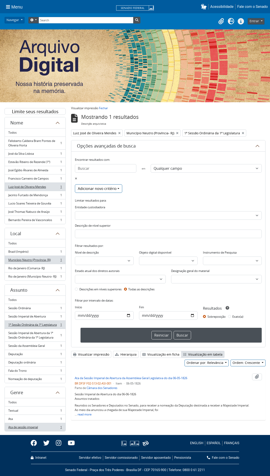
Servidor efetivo (90, 458)
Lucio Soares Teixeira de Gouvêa (35, 204)
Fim (141, 307)
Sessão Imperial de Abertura (35, 317)
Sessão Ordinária (35, 309)
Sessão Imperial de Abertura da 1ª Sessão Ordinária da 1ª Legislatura (35, 335)
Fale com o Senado (252, 6)
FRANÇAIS (231, 443)
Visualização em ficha (160, 354)
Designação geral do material (190, 271)
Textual (35, 411)
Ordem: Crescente (247, 363)
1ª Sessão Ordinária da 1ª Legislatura (35, 325)
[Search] (86, 20)
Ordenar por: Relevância (205, 363)
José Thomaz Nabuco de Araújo (35, 212)
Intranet (38, 458)
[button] (204, 7)
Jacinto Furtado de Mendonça (35, 196)
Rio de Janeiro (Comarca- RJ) (35, 269)
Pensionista (182, 458)
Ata (35, 420)
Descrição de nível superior (93, 226)
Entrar (255, 21)
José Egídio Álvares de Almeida (35, 171)
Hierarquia (126, 354)
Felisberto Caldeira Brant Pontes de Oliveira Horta (35, 143)
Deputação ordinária (35, 363)
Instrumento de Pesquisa (220, 252)
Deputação (35, 355)
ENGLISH (196, 443)
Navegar (13, 20)
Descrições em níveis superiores (100, 289)
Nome (16, 123)
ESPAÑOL (214, 443)
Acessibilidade (222, 6)
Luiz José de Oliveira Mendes (35, 188)
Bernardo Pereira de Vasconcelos (35, 221)
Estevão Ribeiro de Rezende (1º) (35, 163)
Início (78, 307)
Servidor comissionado (121, 458)
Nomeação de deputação (35, 380)
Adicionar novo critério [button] (97, 188)
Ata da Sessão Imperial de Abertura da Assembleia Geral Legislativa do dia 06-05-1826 (131, 378)
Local (15, 233)
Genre (16, 392)
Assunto (18, 290)
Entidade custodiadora (90, 207)
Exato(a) (237, 317)
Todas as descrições (141, 289)
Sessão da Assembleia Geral (35, 346)
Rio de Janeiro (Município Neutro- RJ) (35, 277)
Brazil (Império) (35, 252)
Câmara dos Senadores (102, 388)
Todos (12, 132)
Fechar (103, 108)
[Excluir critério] (76, 178)
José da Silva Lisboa (35, 154)
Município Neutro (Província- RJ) (35, 261)
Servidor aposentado (156, 458)
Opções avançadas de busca (106, 146)
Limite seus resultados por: (35, 112)
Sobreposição (216, 317)
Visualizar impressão (91, 354)
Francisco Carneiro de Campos (35, 179)
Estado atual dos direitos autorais (97, 271)
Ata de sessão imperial (35, 428)
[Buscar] (105, 168)
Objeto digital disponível (155, 252)
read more (84, 414)
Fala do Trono (35, 371)
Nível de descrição (87, 252)
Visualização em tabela (202, 354)
